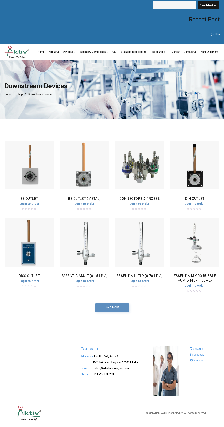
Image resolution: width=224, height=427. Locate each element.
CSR (114, 51)
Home (41, 51)
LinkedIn (196, 349)
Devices (68, 51)
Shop (20, 94)
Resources (158, 51)
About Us (54, 51)
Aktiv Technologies (172, 413)
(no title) (215, 34)
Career (176, 51)
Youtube (196, 361)
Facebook (197, 355)
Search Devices (208, 5)
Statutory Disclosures (133, 51)
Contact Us (190, 51)
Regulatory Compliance (92, 51)
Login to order (29, 204)
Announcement (209, 51)
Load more (112, 308)
